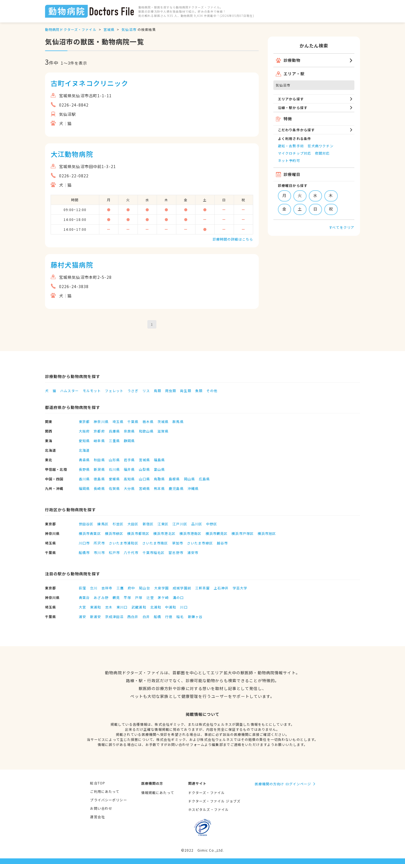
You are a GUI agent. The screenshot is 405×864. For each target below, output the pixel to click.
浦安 (82, 616)
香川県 (84, 478)
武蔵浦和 (138, 607)
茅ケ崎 (163, 597)
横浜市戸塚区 (242, 533)
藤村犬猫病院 (72, 265)
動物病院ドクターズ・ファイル (70, 29)
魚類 (198, 390)
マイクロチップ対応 (294, 153)
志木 (108, 607)
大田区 (132, 523)
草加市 (177, 542)
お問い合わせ (101, 808)
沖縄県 (193, 488)
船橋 (157, 616)
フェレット (114, 390)
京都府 (99, 431)
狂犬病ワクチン (321, 145)
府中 (131, 587)
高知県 (129, 478)
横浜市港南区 (190, 533)
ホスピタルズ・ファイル (208, 809)
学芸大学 (240, 587)
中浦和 (170, 607)
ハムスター (69, 390)
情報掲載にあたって (157, 792)
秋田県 (99, 459)
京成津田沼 (114, 616)
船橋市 (84, 552)
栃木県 (148, 421)
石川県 (114, 469)
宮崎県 (144, 488)
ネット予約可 (289, 160)
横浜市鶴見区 (217, 533)
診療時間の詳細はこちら (233, 239)
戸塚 (138, 597)
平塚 (127, 597)
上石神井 (221, 587)
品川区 (196, 523)
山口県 (144, 478)
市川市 (99, 552)
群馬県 (177, 421)
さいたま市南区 (155, 542)
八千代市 (131, 552)
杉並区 (117, 523)
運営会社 (97, 816)
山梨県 (144, 469)
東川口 (121, 607)
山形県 (114, 459)
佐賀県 (114, 488)
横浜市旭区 (267, 533)
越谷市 (222, 542)
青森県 (84, 459)
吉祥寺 (107, 587)
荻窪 (82, 587)
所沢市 (99, 542)
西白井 (132, 616)
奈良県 (129, 431)
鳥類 (157, 390)
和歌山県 (146, 431)
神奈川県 (101, 421)
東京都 (84, 421)
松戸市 (114, 552)
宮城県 (109, 29)
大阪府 (84, 431)
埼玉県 (117, 421)
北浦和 (155, 607)
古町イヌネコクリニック (89, 83)
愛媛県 (114, 478)
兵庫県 (114, 431)
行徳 (168, 616)
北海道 (84, 450)
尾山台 (144, 587)
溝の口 (178, 597)
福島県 (159, 459)
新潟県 (99, 469)
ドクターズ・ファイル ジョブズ (214, 801)
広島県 (204, 478)
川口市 (84, 542)
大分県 (129, 488)
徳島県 (99, 478)
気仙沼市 (129, 29)
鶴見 (116, 597)
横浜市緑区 (114, 533)
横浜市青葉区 (90, 533)
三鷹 (120, 587)
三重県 (114, 440)
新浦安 (95, 616)
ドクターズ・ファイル (206, 792)
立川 (93, 587)
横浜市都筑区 (138, 533)
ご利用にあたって (104, 791)
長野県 (84, 469)
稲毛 (180, 616)
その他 (211, 390)
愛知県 (84, 440)
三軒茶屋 (202, 587)
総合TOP (97, 783)
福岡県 (84, 488)
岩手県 (129, 459)
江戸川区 (179, 523)
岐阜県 (99, 440)
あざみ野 (101, 597)
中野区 (211, 523)
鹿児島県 (176, 488)
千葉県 (132, 421)
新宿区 (148, 523)
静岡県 (129, 440)
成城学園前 (182, 587)
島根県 (174, 478)
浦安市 (192, 552)
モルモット (92, 390)
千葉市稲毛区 (154, 552)
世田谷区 (86, 523)
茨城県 (163, 421)
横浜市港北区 (164, 533)
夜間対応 (322, 153)
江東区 (163, 523)
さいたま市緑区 (200, 542)
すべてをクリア (341, 227)
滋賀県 (163, 431)
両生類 (185, 390)
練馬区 (102, 523)
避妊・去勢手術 (291, 145)
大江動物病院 (72, 154)
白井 (146, 616)
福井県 (129, 469)
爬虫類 (170, 390)
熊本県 (159, 488)
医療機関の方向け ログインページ (283, 783)
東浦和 (95, 607)
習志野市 (175, 552)
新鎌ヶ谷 (195, 616)
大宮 (82, 607)
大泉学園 (161, 587)
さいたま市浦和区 (123, 542)
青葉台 (84, 597)
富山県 (159, 469)
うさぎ (132, 390)
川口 (183, 607)
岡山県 (189, 478)
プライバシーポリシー (108, 799)
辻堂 (150, 597)
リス (146, 390)
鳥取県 (159, 478)
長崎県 (99, 488)
